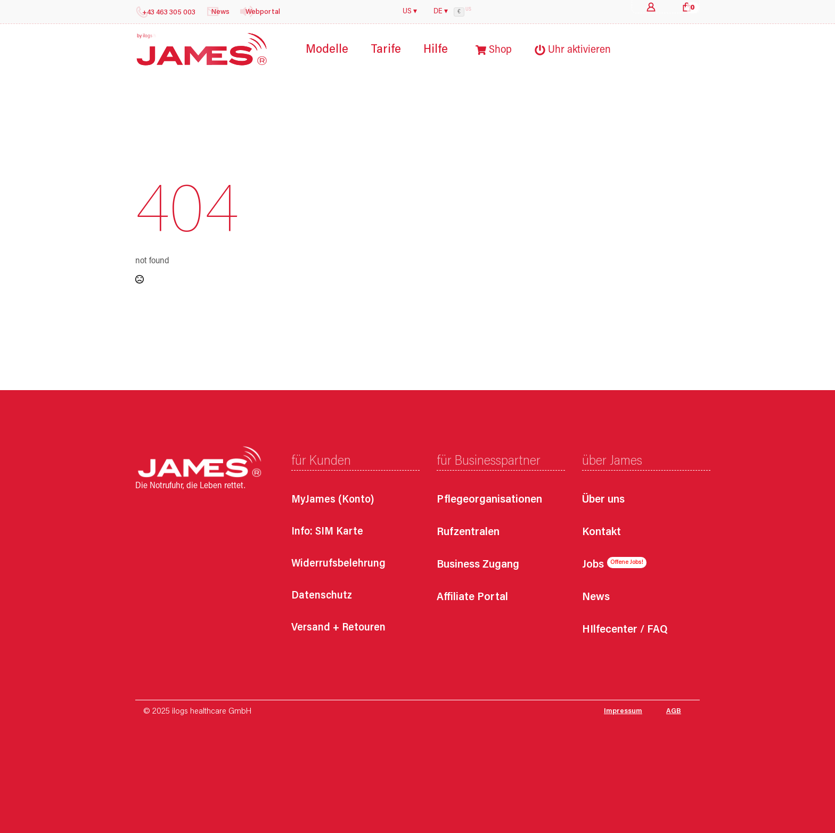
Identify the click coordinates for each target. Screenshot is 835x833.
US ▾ (410, 11)
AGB (673, 711)
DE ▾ (440, 11)
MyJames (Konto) (332, 500)
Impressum (623, 711)
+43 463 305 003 (168, 13)
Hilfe (435, 50)
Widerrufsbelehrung (338, 564)
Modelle (327, 50)
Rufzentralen (468, 532)
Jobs (593, 565)
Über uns (603, 500)
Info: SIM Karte (327, 532)
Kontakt (601, 532)
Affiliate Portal (472, 597)
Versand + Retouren (338, 627)
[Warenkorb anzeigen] (686, 7)
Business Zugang (478, 565)
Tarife (386, 50)
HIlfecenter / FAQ (624, 630)
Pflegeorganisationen (489, 500)
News (596, 597)
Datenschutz (321, 596)
